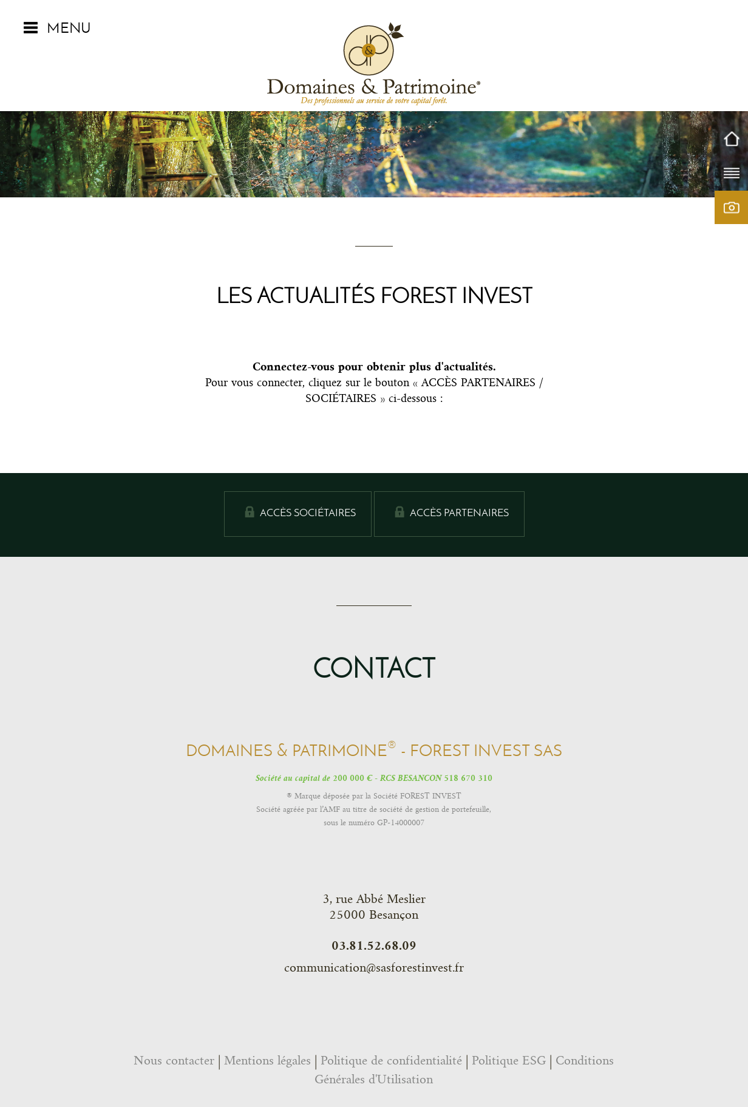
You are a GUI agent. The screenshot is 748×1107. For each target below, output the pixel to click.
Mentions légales (267, 1060)
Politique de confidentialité (391, 1060)
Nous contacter (174, 1060)
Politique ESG (509, 1060)
